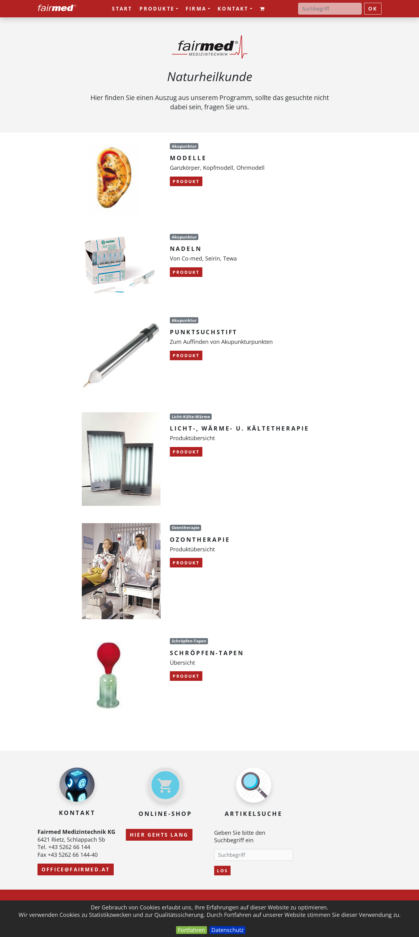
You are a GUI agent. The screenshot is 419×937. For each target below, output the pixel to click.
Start (122, 8)
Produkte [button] (158, 8)
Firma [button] (198, 8)
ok (372, 8)
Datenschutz (227, 930)
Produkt (186, 181)
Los (222, 871)
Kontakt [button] (235, 8)
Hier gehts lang (159, 834)
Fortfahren (191, 930)
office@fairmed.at (76, 869)
